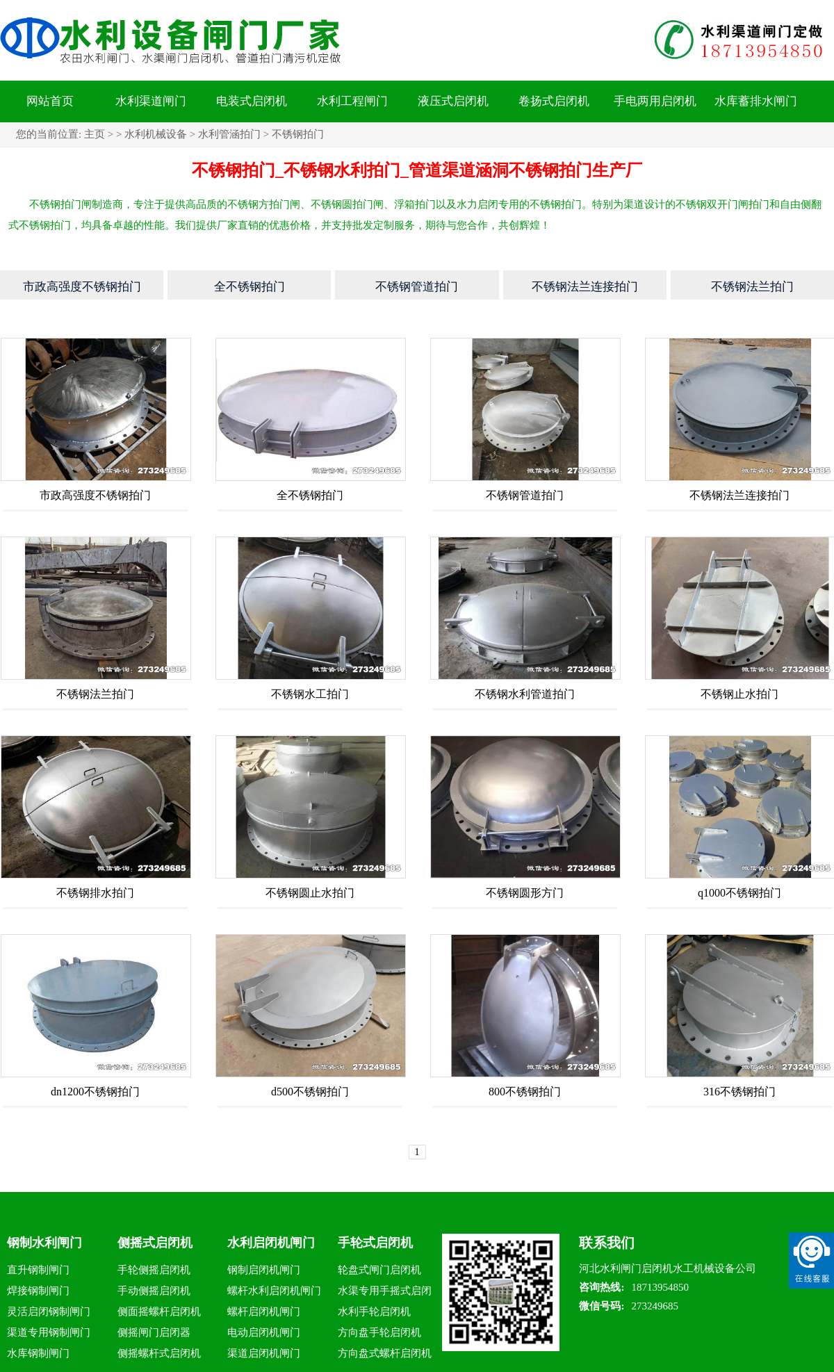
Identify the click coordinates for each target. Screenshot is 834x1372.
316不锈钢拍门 (739, 1091)
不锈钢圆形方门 (525, 893)
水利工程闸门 (352, 101)
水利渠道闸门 (150, 101)
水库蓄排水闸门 (755, 101)
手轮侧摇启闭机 (153, 1269)
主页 (94, 134)
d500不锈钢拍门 (310, 1091)
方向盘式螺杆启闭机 (385, 1353)
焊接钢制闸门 (38, 1290)
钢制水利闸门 (44, 1243)
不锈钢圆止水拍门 (309, 893)
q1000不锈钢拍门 (739, 893)
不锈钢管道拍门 (525, 495)
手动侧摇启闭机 (153, 1290)
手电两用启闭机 (655, 101)
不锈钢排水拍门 (95, 893)
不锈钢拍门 (298, 134)
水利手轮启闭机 (374, 1311)
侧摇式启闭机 (155, 1243)
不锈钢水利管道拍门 (525, 694)
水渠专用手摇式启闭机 (385, 1293)
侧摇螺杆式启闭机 (159, 1353)
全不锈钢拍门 (310, 495)
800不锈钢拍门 (525, 1091)
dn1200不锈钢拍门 (95, 1091)
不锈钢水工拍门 (310, 694)
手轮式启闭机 (375, 1243)
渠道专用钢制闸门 (48, 1332)
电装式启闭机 (251, 101)
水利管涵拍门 (229, 134)
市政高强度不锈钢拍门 (95, 495)
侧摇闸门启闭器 (153, 1332)
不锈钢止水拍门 (739, 694)
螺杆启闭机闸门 (263, 1311)
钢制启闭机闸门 (263, 1269)
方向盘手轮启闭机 (379, 1332)
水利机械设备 (155, 134)
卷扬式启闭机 (553, 101)
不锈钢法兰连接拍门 (739, 495)
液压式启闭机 (453, 101)
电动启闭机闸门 (263, 1332)
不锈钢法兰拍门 (95, 694)
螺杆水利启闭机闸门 (274, 1290)
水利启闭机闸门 (271, 1243)
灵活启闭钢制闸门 (48, 1311)
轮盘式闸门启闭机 (379, 1269)
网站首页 (50, 101)
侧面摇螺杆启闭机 (159, 1311)
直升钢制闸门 (38, 1269)
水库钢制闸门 (38, 1353)
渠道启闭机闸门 (263, 1353)
